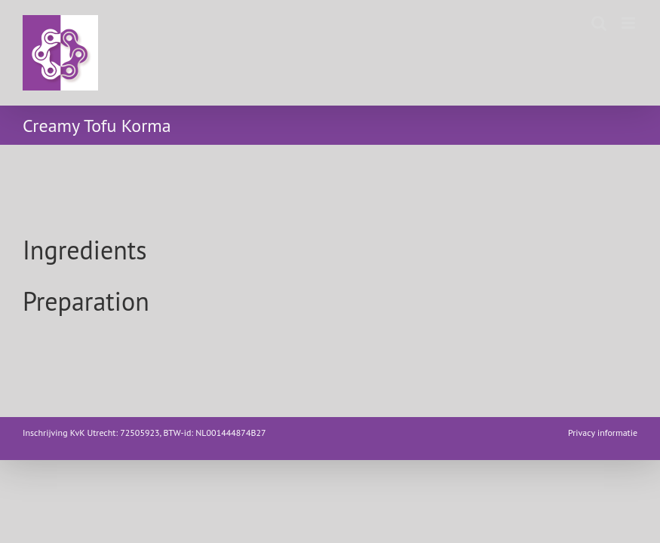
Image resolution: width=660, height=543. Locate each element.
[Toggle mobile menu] (629, 23)
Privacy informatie (602, 432)
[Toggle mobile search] (598, 23)
